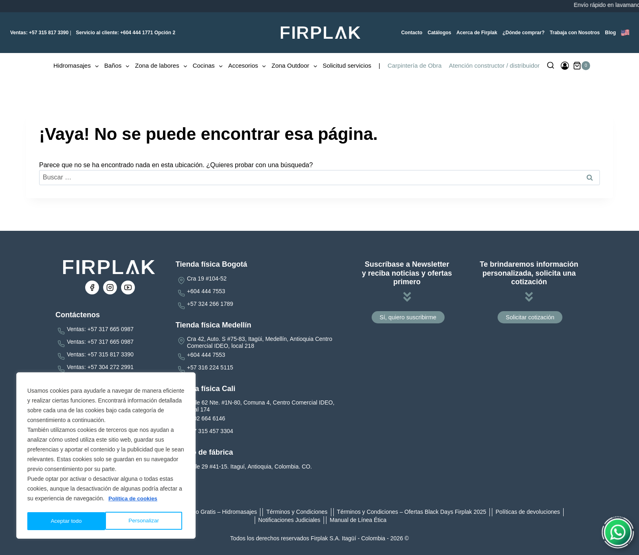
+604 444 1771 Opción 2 (125, 32)
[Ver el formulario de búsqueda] (550, 66)
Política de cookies (134, 501)
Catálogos (439, 32)
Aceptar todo (146, 521)
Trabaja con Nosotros (575, 32)
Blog (610, 32)
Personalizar (66, 521)
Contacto (411, 32)
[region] (106, 457)
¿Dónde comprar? (523, 32)
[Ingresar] (565, 66)
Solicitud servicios (347, 65)
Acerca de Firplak (476, 32)
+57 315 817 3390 (39, 32)
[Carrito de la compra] (582, 65)
